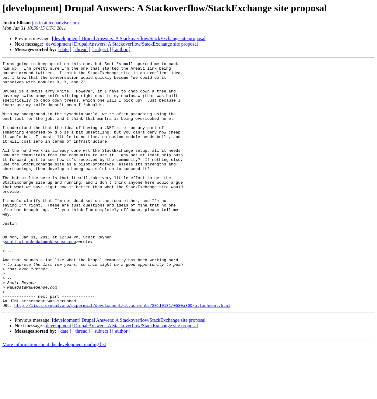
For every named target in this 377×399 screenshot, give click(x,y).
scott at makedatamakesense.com (40, 278)
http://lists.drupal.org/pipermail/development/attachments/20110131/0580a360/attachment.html (122, 354)
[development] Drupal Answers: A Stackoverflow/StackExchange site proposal (129, 38)
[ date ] (64, 49)
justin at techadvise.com (55, 22)
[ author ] (121, 49)
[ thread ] (81, 49)
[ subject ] (101, 49)
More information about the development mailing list (54, 393)
